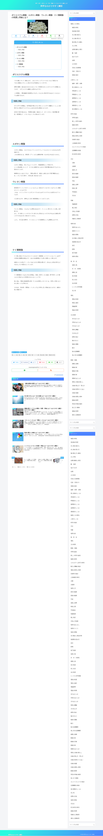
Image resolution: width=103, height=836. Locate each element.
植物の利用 (75, 411)
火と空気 (74, 45)
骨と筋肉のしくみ (77, 87)
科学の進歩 (74, 114)
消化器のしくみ (76, 90)
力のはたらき (76, 326)
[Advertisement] (37, 127)
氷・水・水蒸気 (76, 268)
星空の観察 (75, 173)
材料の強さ (75, 337)
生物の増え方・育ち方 (78, 385)
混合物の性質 (76, 31)
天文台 (74, 195)
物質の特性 (75, 27)
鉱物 (73, 249)
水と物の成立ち (76, 34)
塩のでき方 (75, 56)
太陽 (73, 162)
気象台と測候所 (76, 218)
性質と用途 (21, 50)
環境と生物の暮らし (77, 382)
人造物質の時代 (76, 143)
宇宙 (73, 181)
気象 (72, 200)
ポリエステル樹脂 (22, 47)
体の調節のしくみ (77, 109)
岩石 (73, 245)
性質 (47, 355)
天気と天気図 (76, 211)
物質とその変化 (23, 352)
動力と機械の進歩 (77, 132)
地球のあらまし (76, 227)
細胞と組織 (75, 363)
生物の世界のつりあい (78, 389)
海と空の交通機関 (77, 355)
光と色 (74, 290)
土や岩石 (74, 64)
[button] (94, 13)
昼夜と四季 (75, 184)
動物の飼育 (75, 400)
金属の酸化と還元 (77, 49)
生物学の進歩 (76, 139)
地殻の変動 (75, 234)
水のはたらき (76, 318)
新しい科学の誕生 (77, 121)
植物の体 (74, 374)
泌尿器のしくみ (76, 101)
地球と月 (74, 170)
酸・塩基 (74, 53)
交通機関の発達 (76, 150)
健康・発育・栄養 (77, 83)
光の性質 (74, 283)
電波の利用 (75, 310)
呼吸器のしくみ (76, 94)
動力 (73, 348)
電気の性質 (75, 299)
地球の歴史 (75, 256)
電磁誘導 (74, 306)
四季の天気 (75, 215)
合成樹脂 (42, 355)
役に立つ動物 (76, 407)
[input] (82, 13)
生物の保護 (75, 393)
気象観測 (74, 204)
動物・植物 (74, 360)
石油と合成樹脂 (15, 352)
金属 (73, 60)
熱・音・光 (74, 261)
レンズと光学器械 (77, 287)
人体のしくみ (74, 80)
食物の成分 (75, 75)
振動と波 (74, 272)
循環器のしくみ (76, 98)
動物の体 (74, 367)
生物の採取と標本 (77, 396)
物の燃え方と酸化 (77, 42)
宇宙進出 (74, 192)
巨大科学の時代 (76, 154)
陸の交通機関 (76, 351)
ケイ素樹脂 (20, 64)
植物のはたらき (76, 378)
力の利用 (73, 315)
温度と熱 (74, 265)
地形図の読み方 (76, 242)
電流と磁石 (75, 302)
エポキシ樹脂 (20, 53)
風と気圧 (74, 207)
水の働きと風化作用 (77, 238)
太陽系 (74, 166)
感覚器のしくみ (76, 105)
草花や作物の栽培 (77, 404)
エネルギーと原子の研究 (79, 128)
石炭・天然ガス (76, 71)
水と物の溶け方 (76, 38)
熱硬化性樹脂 (52, 355)
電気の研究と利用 (77, 136)
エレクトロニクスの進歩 (79, 147)
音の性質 (74, 276)
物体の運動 (75, 344)
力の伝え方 (75, 333)
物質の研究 (75, 125)
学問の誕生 (75, 117)
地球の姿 (73, 223)
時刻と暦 (74, 188)
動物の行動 (75, 371)
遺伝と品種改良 (76, 415)
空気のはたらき (76, 322)
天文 (72, 159)
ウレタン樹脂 (20, 59)
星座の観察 (75, 177)
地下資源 (74, 253)
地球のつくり (76, 231)
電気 (72, 295)
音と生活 (74, 279)
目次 (36, 42)
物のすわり (75, 340)
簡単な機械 (75, 329)
